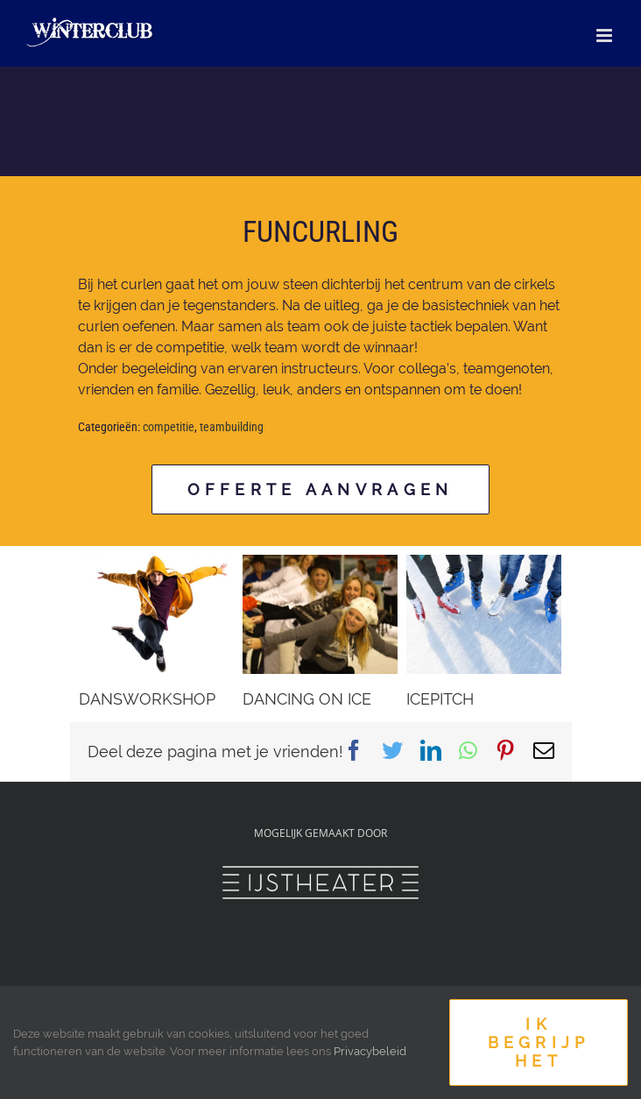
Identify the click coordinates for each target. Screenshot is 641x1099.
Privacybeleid (370, 1051)
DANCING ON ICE (307, 699)
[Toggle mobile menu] (605, 35)
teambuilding (232, 427)
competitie (168, 427)
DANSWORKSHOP (147, 699)
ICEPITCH (440, 699)
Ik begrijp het (539, 1042)
